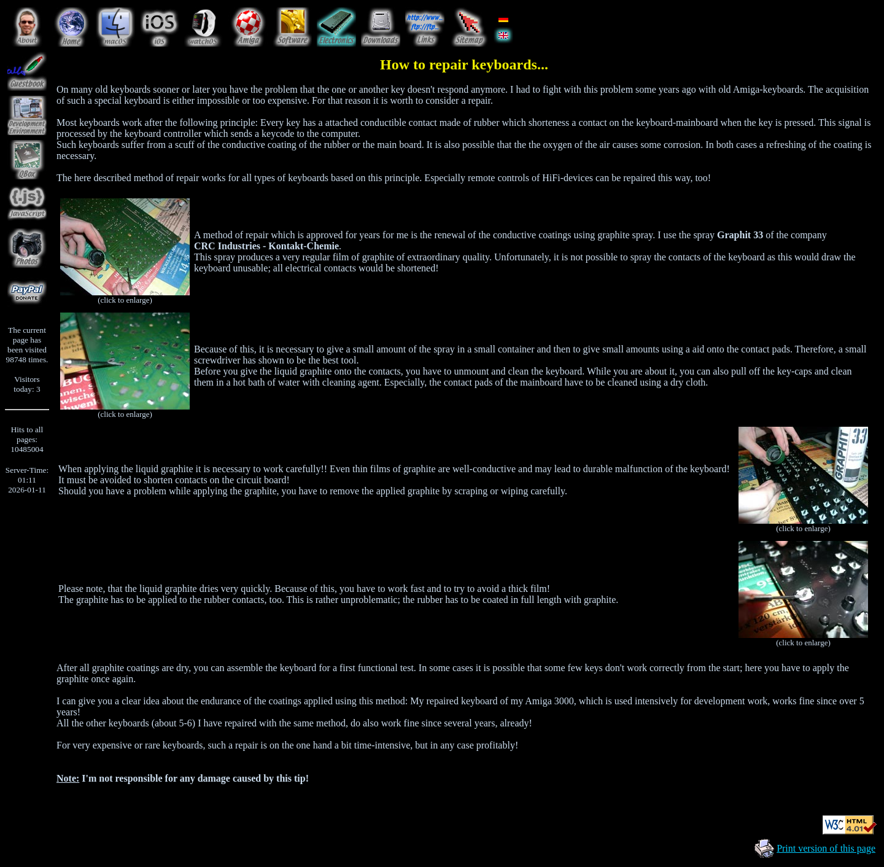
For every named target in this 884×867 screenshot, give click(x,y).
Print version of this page (826, 848)
